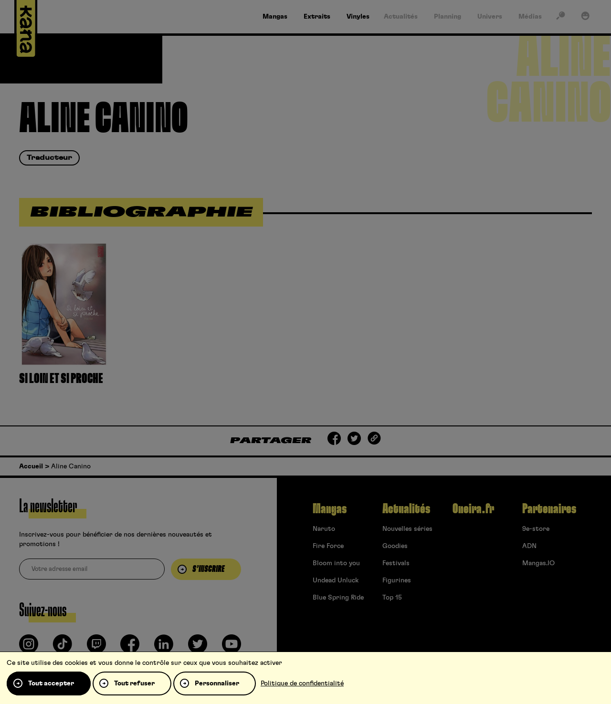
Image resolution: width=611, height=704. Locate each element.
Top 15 (392, 597)
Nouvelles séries (407, 529)
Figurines (396, 580)
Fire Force (328, 546)
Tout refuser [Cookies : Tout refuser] (134, 683)
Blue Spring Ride (338, 597)
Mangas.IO (538, 563)
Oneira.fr (473, 509)
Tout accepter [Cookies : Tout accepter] (51, 683)
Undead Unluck (335, 580)
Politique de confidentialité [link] (302, 683)
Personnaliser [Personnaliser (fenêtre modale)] (217, 683)
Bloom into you (336, 563)
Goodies (395, 546)
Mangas (330, 509)
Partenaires (549, 509)
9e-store (535, 529)
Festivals (396, 563)
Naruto (324, 529)
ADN (529, 546)
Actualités (406, 509)
